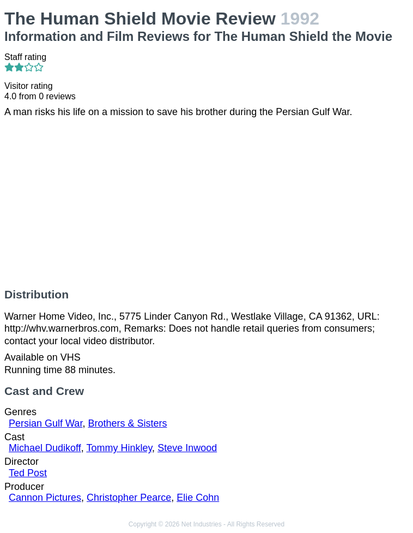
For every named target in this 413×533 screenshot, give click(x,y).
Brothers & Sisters (127, 423)
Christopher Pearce (129, 497)
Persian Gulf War (45, 423)
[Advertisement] (206, 203)
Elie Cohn (198, 497)
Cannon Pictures (45, 497)
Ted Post (28, 473)
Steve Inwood (187, 447)
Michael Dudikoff (45, 447)
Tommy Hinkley (119, 447)
